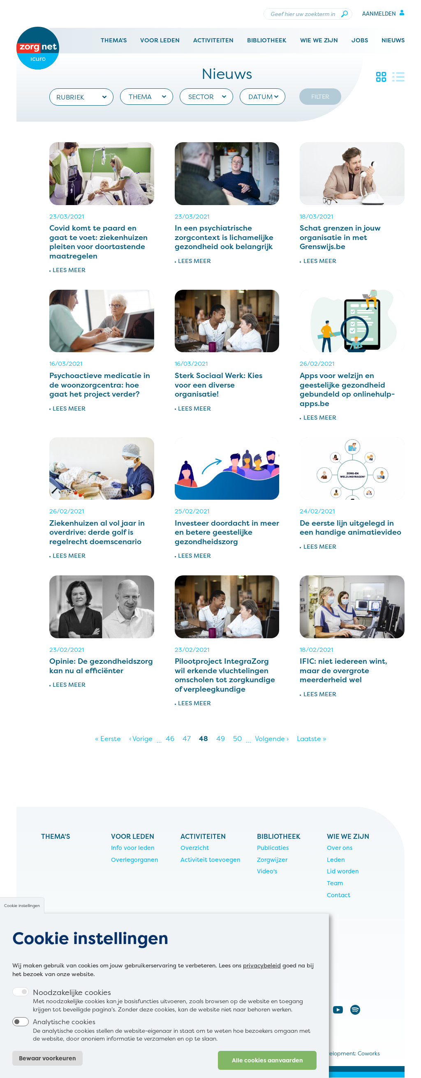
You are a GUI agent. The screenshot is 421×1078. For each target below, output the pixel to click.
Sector (201, 96)
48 (205, 739)
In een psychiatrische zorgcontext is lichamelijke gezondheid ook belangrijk (224, 237)
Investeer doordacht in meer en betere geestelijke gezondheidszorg (227, 532)
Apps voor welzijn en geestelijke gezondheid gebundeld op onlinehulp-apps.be (347, 389)
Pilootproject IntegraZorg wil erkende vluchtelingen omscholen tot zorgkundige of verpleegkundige (225, 675)
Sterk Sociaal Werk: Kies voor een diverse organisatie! (218, 384)
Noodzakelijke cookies (72, 1002)
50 (239, 739)
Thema (140, 96)
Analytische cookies (64, 1031)
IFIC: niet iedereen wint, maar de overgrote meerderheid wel (343, 670)
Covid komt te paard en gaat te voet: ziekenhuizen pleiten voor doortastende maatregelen (98, 242)
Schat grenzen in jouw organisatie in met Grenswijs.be (340, 237)
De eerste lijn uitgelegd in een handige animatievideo (350, 528)
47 (189, 739)
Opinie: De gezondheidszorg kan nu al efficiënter (101, 666)
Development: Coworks (349, 1053)
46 (172, 739)
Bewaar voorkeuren (47, 1068)
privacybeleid (262, 975)
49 (222, 739)
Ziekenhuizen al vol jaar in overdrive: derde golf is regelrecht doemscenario (97, 532)
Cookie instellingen (22, 915)
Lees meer (69, 270)
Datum (260, 96)
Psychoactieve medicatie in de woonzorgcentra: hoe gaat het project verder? (99, 384)
